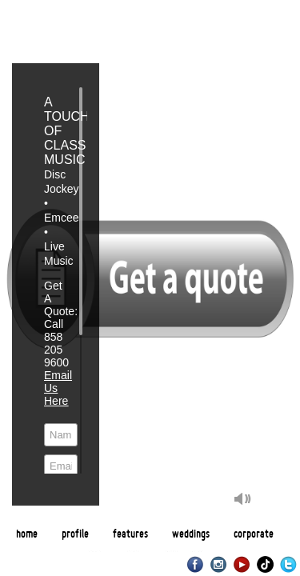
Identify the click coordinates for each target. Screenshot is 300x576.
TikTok (265, 564)
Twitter (288, 564)
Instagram (218, 564)
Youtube (242, 564)
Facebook (195, 564)
